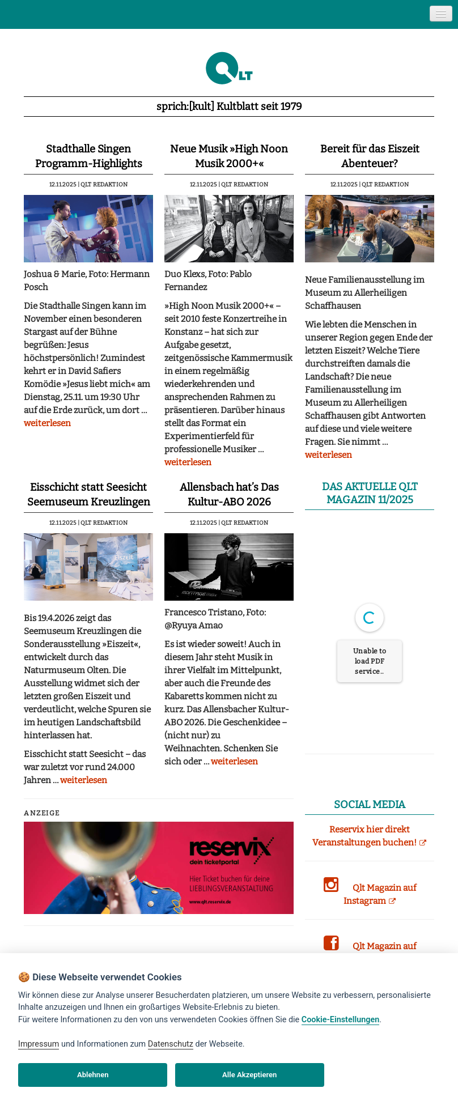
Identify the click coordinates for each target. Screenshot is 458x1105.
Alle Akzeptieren (249, 1074)
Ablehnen (93, 1074)
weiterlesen (47, 423)
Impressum (38, 1044)
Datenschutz (170, 1044)
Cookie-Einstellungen (340, 1020)
